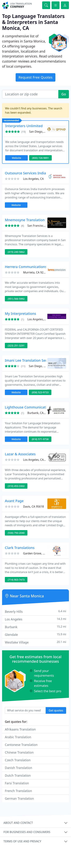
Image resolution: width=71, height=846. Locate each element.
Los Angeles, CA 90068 (42, 319)
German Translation (19, 798)
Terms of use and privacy (22, 841)
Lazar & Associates (20, 454)
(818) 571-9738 (40, 439)
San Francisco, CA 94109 (43, 225)
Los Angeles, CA (33, 179)
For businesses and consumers (26, 832)
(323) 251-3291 (16, 345)
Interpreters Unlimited (24, 126)
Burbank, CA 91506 (39, 413)
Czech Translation (18, 760)
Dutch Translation (18, 775)
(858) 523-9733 (40, 392)
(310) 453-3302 (16, 486)
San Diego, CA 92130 (42, 366)
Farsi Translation (17, 783)
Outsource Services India (25, 173)
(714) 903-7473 (16, 579)
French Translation (18, 791)
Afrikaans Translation (20, 729)
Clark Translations (20, 547)
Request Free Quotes (36, 77)
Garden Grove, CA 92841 (39, 553)
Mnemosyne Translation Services (32, 220)
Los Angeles (35, 619)
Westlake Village (35, 642)
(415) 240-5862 (16, 252)
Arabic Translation (18, 737)
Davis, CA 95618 (33, 506)
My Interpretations (20, 313)
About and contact (18, 823)
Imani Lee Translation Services (30, 360)
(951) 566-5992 (16, 298)
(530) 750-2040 (16, 532)
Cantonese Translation (21, 745)
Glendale (35, 634)
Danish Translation (18, 768)
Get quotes (56, 710)
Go (63, 94)
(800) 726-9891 (40, 158)
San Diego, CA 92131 (42, 131)
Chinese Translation (19, 752)
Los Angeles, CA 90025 (37, 460)
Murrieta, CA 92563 (35, 272)
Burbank (35, 627)
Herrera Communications (26, 266)
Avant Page (14, 500)
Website (16, 158)
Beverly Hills (35, 611)
